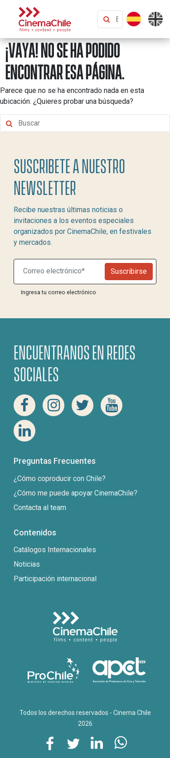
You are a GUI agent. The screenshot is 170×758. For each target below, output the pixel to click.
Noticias (27, 564)
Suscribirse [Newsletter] (129, 271)
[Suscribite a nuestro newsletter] (61, 271)
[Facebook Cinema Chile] (24, 405)
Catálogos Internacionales (55, 549)
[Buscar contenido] (117, 19)
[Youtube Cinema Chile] (111, 405)
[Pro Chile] (54, 670)
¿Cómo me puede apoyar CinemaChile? (75, 493)
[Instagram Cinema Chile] (53, 405)
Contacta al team (40, 507)
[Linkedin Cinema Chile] (24, 431)
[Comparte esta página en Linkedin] (97, 743)
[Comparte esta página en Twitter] (73, 743)
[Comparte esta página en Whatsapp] (120, 743)
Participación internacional (55, 578)
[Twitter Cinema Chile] (82, 405)
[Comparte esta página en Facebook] (50, 743)
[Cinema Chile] (44, 18)
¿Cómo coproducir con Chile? (60, 478)
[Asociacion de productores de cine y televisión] (119, 670)
